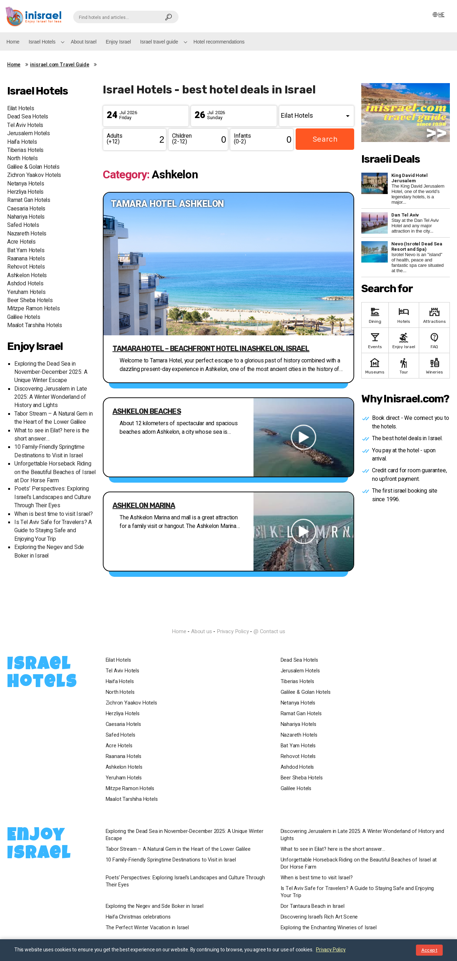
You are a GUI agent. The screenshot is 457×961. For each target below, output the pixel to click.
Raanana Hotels (26, 259)
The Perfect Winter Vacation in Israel (148, 927)
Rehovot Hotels (26, 267)
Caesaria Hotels (26, 209)
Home (12, 42)
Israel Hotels (42, 42)
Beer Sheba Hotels (30, 300)
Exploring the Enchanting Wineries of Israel (330, 927)
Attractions (434, 315)
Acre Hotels (21, 242)
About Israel (83, 42)
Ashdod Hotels (25, 284)
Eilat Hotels (20, 109)
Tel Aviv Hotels (25, 125)
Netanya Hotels (25, 184)
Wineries (434, 365)
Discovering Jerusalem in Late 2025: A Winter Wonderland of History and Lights (50, 397)
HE (441, 15)
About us (201, 631)
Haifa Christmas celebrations (139, 917)
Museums (375, 365)
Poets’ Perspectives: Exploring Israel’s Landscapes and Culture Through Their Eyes (52, 497)
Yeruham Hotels (26, 292)
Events (375, 340)
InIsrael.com (228, 619)
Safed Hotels (23, 225)
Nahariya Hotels (26, 217)
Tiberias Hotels (25, 150)
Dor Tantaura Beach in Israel (314, 906)
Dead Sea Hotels (27, 117)
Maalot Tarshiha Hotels (34, 325)
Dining (375, 315)
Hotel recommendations (219, 42)
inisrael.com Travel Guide (59, 64)
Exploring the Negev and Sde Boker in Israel (156, 906)
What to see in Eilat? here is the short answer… (334, 849)
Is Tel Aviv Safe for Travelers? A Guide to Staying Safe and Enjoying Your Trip (53, 530)
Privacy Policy (232, 631)
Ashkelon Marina (143, 505)
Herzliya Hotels (25, 192)
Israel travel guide (159, 42)
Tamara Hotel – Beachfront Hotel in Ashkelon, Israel (211, 348)
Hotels (404, 315)
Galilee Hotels (23, 317)
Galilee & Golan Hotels (33, 167)
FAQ (434, 340)
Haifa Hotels (22, 142)
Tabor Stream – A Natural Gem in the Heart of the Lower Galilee (53, 418)
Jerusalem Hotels (28, 133)
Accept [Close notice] (429, 950)
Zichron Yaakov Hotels (34, 175)
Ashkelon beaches (146, 411)
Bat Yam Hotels (25, 250)
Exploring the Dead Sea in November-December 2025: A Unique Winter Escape (50, 372)
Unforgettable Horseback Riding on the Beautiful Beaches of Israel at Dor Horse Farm (55, 472)
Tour (404, 365)
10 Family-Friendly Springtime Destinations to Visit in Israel (49, 451)
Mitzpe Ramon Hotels (33, 309)
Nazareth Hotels (26, 234)
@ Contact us (269, 631)
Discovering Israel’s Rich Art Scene (321, 917)
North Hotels (22, 158)
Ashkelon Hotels (27, 275)
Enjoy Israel (118, 42)
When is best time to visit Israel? (53, 514)
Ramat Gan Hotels (28, 200)
